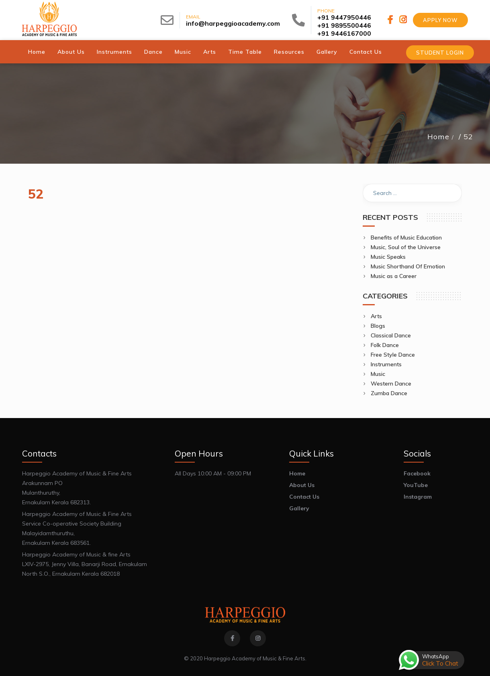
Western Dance (391, 383)
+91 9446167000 (344, 33)
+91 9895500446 (344, 25)
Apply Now (440, 20)
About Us (71, 51)
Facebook (417, 473)
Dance (153, 51)
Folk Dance (385, 345)
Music (183, 51)
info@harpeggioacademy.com (233, 23)
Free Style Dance (393, 354)
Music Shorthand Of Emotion (408, 266)
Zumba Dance (389, 393)
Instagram (418, 496)
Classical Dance (391, 335)
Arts (209, 51)
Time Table (245, 51)
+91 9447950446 (344, 17)
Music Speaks (388, 256)
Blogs (378, 325)
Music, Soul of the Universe (406, 247)
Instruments (114, 51)
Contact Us (365, 51)
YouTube (416, 485)
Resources (289, 51)
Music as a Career (393, 276)
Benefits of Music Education (406, 237)
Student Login (440, 52)
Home (36, 51)
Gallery (326, 51)
